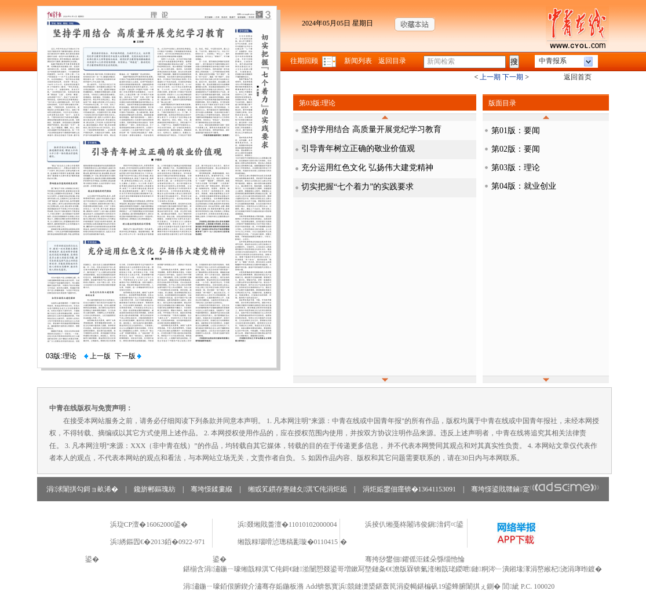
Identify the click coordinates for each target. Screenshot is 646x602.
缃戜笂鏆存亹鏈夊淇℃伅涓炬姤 (297, 489)
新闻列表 (358, 61)
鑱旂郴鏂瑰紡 (155, 489)
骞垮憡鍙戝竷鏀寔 (535, 489)
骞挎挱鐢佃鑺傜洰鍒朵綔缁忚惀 (415, 559)
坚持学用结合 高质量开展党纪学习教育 (371, 129)
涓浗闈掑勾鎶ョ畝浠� (82, 489)
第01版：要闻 (515, 130)
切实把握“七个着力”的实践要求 (357, 186)
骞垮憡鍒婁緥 (211, 489)
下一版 (128, 356)
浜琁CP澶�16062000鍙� (149, 524)
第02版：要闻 (515, 149)
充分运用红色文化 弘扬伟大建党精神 (367, 167)
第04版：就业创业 (523, 186)
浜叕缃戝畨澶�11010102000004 (287, 524)
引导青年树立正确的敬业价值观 (358, 148)
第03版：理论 (515, 167)
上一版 (97, 356)
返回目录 (392, 61)
